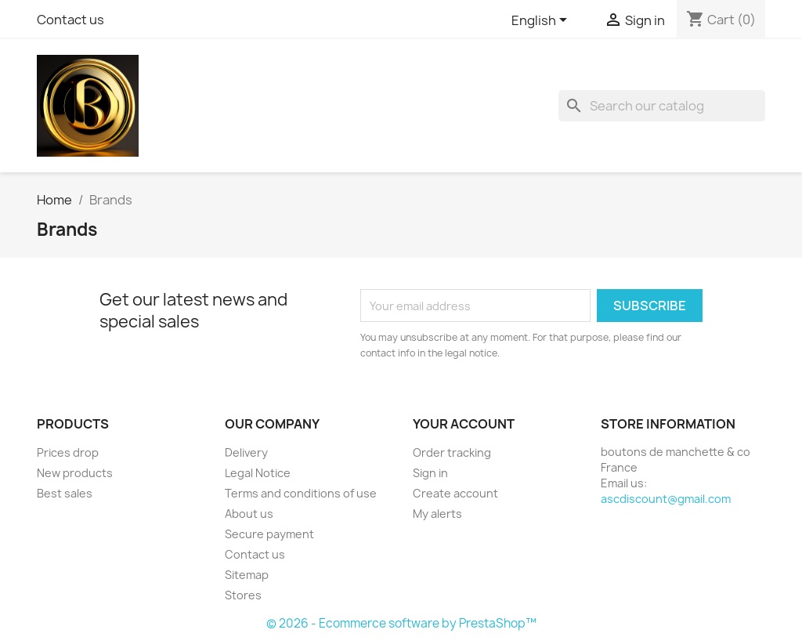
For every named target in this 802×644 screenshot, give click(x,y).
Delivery (246, 452)
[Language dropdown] (542, 21)
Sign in (430, 472)
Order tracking (452, 452)
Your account (464, 423)
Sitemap (247, 574)
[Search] (661, 105)
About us (249, 513)
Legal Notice (258, 472)
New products (75, 472)
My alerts (437, 513)
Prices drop (68, 452)
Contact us (70, 19)
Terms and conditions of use (301, 493)
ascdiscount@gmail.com (666, 498)
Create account (455, 493)
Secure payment (269, 533)
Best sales (64, 493)
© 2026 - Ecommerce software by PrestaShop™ (401, 623)
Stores (243, 595)
